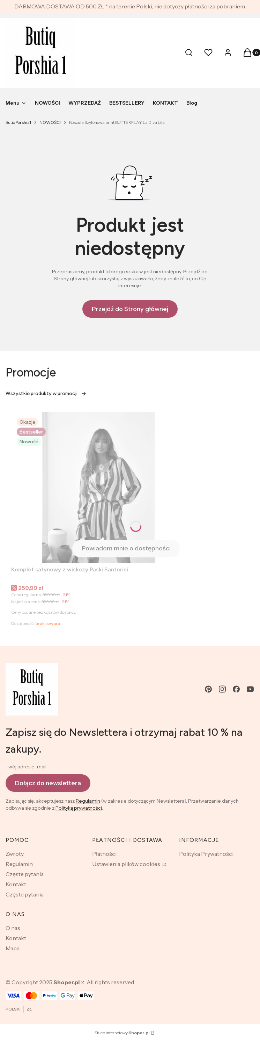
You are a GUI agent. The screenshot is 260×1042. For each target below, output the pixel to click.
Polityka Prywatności (206, 853)
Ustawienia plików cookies (126, 863)
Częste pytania (25, 874)
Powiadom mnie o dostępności (126, 548)
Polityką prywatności (78, 808)
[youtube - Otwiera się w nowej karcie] (250, 689)
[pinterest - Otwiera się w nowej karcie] (208, 689)
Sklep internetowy (122, 1032)
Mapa (13, 948)
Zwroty (15, 853)
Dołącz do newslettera (48, 783)
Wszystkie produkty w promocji (46, 393)
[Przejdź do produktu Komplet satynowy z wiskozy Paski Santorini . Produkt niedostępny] (98, 487)
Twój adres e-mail (26, 766)
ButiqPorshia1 (18, 122)
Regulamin (88, 801)
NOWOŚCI (50, 122)
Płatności (104, 853)
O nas (13, 927)
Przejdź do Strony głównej (130, 309)
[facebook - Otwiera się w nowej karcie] (236, 689)
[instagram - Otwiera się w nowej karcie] (222, 689)
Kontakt (16, 884)
